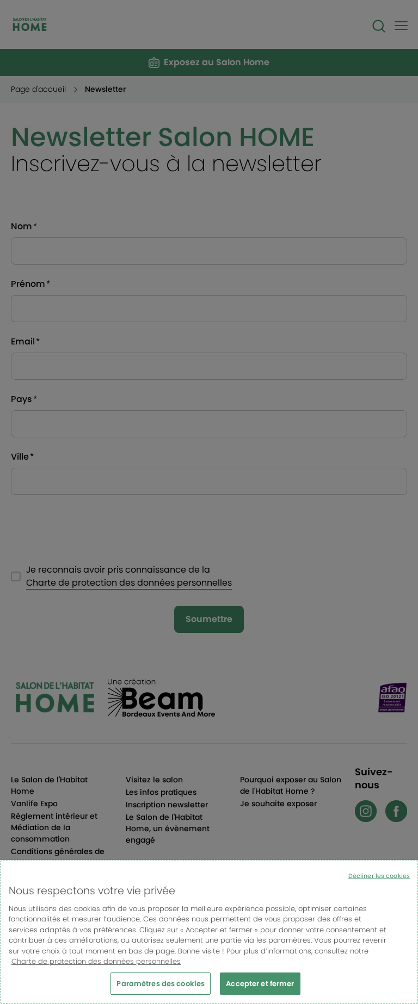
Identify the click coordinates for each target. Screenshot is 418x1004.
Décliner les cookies (379, 880)
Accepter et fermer (260, 988)
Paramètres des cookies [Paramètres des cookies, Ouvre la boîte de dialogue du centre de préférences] (160, 988)
